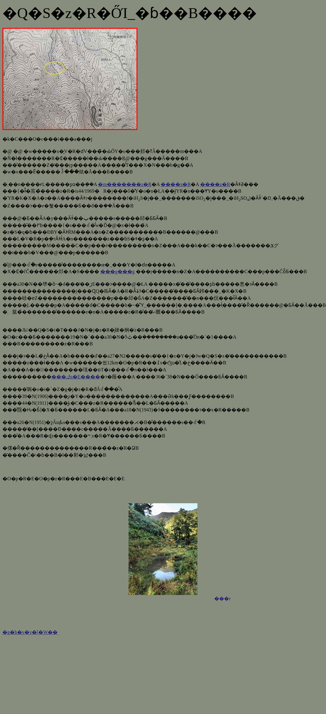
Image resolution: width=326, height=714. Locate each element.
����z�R (176, 184)
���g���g (117, 271)
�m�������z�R (124, 184)
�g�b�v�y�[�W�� (30, 632)
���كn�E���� (75, 376)
